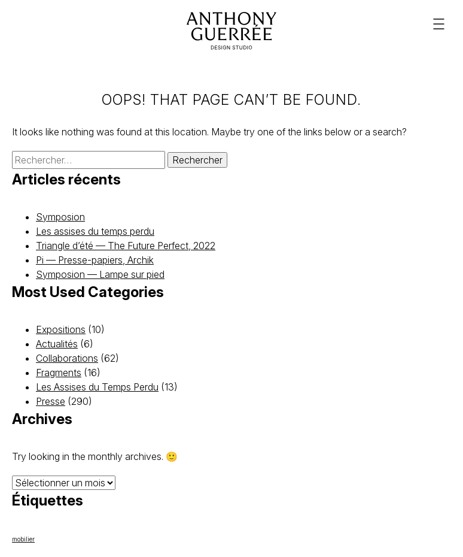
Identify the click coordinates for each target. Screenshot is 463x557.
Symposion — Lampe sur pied (100, 274)
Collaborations (67, 358)
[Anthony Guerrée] (231, 31)
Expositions (61, 329)
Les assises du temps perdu (95, 231)
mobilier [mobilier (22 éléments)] (23, 539)
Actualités (57, 344)
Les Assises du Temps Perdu (97, 387)
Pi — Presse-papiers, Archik (95, 260)
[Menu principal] (439, 24)
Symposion (60, 217)
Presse (50, 401)
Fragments (58, 373)
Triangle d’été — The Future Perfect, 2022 (125, 246)
